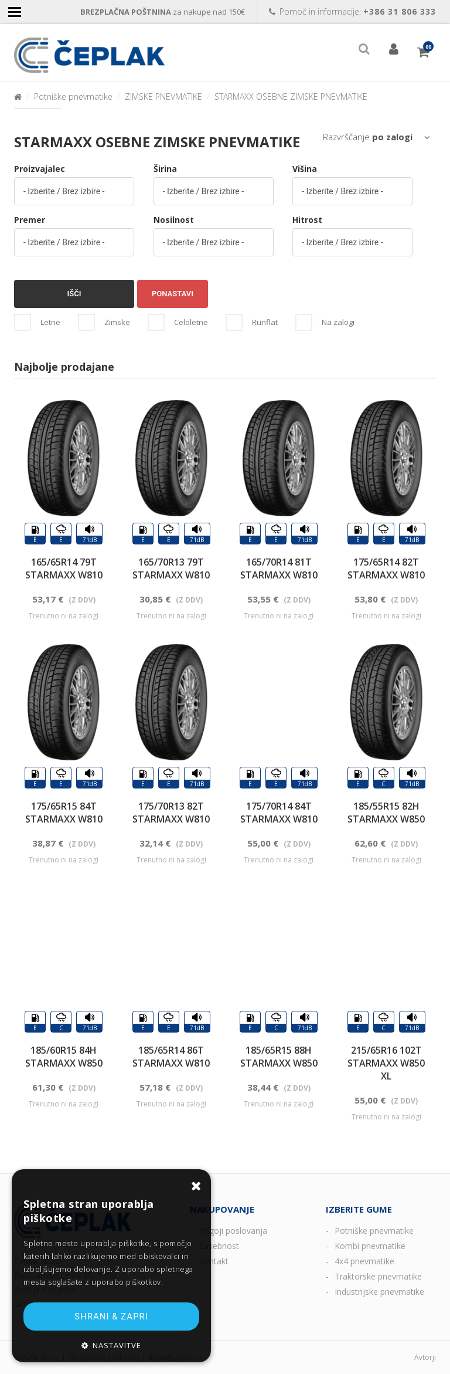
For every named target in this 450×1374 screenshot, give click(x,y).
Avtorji (425, 1357)
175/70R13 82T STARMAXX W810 (171, 812)
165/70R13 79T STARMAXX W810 (171, 568)
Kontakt (214, 1261)
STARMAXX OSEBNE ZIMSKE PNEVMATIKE (290, 96)
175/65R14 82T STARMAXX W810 (386, 568)
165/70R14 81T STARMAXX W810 (279, 568)
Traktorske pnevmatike (378, 1276)
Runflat (265, 322)
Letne (50, 322)
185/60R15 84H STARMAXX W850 (64, 1057)
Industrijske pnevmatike (379, 1291)
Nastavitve (117, 1345)
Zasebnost (219, 1245)
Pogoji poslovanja (233, 1230)
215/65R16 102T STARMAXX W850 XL (386, 1063)
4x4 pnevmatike (364, 1261)
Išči (74, 293)
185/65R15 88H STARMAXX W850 (279, 1057)
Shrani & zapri (111, 1316)
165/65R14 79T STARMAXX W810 (64, 568)
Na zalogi (338, 322)
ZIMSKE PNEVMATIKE (163, 96)
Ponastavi (172, 293)
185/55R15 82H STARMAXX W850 (386, 812)
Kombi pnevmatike (370, 1245)
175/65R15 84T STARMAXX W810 (64, 812)
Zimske (117, 322)
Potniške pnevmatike (73, 96)
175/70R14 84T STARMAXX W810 (279, 812)
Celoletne (191, 322)
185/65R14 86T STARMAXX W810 (171, 1057)
